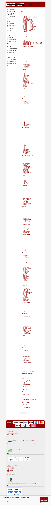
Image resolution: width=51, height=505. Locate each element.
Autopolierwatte (26, 288)
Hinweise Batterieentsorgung (11, 468)
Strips (25, 121)
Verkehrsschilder (26, 311)
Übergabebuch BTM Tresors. (28, 321)
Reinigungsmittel (26, 169)
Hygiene (24, 175)
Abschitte (25, 101)
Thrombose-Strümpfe (27, 153)
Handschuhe (24, 185)
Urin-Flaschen (26, 281)
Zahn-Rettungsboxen (27, 151)
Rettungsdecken (26, 81)
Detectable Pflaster (27, 105)
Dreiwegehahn (26, 227)
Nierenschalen (26, 271)
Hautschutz (26, 170)
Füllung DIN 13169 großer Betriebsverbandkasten (31, 55)
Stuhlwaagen (26, 342)
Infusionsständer (26, 229)
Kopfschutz (26, 181)
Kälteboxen (26, 73)
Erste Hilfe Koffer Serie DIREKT (29, 24)
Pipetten (25, 274)
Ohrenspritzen (26, 272)
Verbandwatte (26, 150)
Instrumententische (27, 353)
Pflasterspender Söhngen (28, 115)
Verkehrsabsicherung (26, 302)
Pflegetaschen (26, 257)
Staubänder (26, 230)
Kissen (25, 74)
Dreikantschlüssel (27, 289)
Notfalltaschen (26, 258)
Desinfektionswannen (27, 172)
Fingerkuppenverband (27, 107)
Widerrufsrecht (9, 469)
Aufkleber (25, 287)
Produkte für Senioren (26, 362)
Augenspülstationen (27, 65)
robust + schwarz (26, 117)
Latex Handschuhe (27, 189)
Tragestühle (26, 246)
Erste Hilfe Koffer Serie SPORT (28, 28)
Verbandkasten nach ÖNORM (28, 20)
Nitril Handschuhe (27, 190)
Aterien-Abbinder (26, 267)
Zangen (25, 283)
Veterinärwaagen (26, 343)
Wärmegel (25, 84)
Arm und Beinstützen (27, 351)
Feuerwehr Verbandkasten (28, 32)
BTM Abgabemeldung (27, 316)
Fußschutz (25, 179)
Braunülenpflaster (27, 103)
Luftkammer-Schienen (27, 249)
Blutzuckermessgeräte (27, 198)
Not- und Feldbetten (27, 94)
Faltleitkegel (26, 306)
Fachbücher (26, 332)
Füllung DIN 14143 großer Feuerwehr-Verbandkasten (32, 57)
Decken (25, 71)
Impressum (24, 389)
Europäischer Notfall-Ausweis (28, 319)
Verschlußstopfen (27, 231)
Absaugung (24, 215)
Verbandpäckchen (27, 147)
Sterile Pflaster (26, 120)
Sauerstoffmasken (27, 210)
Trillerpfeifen (26, 366)
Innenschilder (26, 298)
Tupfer (25, 145)
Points (25, 116)
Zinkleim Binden (26, 152)
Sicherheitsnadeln (27, 143)
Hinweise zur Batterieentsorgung (29, 399)
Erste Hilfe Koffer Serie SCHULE (29, 27)
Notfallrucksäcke (26, 259)
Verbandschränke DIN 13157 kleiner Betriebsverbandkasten (33, 42)
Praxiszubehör (25, 347)
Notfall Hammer (26, 294)
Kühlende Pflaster (27, 76)
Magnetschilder (26, 299)
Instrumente (24, 265)
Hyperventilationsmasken (28, 212)
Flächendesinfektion (27, 166)
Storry (35, 483)
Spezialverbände (26, 144)
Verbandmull (26, 146)
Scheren (25, 279)
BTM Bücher (26, 317)
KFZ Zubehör (25, 285)
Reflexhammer (26, 276)
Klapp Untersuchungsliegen (28, 92)
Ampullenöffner (26, 226)
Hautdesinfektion (26, 165)
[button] (31, 4)
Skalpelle (25, 280)
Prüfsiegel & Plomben (27, 36)
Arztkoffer (25, 256)
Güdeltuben (26, 211)
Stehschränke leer (27, 41)
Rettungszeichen (26, 66)
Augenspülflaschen (27, 64)
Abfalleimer (26, 350)
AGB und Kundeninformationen (28, 404)
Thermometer (26, 202)
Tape (25, 122)
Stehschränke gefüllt (27, 40)
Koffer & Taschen (25, 252)
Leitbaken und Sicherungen (28, 309)
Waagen (24, 335)
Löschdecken (26, 79)
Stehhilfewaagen (26, 341)
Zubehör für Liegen (27, 96)
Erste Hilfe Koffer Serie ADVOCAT (29, 21)
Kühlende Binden (26, 75)
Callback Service (25, 410)
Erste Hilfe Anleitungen (27, 327)
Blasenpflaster (26, 102)
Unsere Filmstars (25, 402)
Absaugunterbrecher (27, 221)
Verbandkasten (25, 14)
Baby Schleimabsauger (27, 219)
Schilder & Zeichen (26, 369)
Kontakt (23, 391)
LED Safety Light (26, 381)
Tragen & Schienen (26, 234)
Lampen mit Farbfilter (27, 380)
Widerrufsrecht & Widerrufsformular (29, 397)
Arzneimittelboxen (27, 367)
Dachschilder (26, 300)
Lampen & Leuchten (26, 378)
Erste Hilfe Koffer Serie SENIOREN (29, 29)
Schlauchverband (26, 141)
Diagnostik (24, 196)
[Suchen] (28, 4)
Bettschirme (26, 352)
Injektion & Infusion (26, 224)
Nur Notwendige (44, 500)
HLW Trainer (26, 358)
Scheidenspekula (26, 278)
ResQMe (25, 295)
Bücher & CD (24, 324)
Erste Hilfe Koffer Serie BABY (28, 25)
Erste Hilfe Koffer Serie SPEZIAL (29, 23)
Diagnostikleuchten (27, 384)
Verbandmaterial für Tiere (27, 155)
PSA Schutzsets (26, 182)
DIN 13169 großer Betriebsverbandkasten (30, 17)
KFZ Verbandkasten (27, 18)
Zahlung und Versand (26, 394)
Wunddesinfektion (27, 164)
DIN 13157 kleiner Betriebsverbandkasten (30, 16)
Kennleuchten (26, 290)
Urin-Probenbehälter (27, 282)
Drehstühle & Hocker (27, 95)
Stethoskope (26, 204)
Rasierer (25, 275)
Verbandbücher (26, 34)
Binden (25, 130)
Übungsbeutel (26, 359)
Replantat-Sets (26, 80)
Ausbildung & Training (26, 356)
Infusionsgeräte (26, 228)
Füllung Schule (26, 59)
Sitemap (24, 386)
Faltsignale (26, 308)
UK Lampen (26, 383)
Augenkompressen (27, 67)
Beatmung (24, 206)
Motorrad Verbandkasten (28, 19)
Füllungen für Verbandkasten (28, 46)
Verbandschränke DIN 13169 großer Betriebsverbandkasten (33, 43)
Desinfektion (24, 161)
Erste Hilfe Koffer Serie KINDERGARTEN (30, 26)
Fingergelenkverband (27, 106)
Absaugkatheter (26, 220)
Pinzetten (25, 273)
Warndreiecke (26, 296)
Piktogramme (26, 329)
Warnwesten (26, 297)
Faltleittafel (26, 307)
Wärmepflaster (26, 123)
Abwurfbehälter (26, 232)
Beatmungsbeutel (27, 209)
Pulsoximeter (26, 201)
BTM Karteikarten (27, 318)
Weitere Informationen (44, 502)
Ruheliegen (26, 91)
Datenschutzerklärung (6, 501)
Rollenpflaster (26, 118)
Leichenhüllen (26, 78)
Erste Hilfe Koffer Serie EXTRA (28, 22)
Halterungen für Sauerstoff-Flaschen (29, 213)
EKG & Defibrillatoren (27, 199)
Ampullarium (26, 261)
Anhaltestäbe (26, 305)
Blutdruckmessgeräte (27, 203)
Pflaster (23, 98)
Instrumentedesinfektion (28, 167)
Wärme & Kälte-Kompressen (28, 83)
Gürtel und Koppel (27, 376)
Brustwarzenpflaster (27, 104)
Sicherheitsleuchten (27, 382)
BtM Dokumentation (26, 313)
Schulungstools (26, 360)
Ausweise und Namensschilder (29, 371)
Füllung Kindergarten (27, 58)
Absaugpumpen (26, 218)
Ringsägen (25, 277)
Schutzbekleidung (27, 183)
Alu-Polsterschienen (27, 250)
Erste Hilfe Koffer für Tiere (28, 31)
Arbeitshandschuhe (27, 188)
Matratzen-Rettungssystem (28, 247)
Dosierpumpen (26, 173)
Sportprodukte (26, 82)
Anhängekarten (26, 326)
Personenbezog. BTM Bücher (28, 320)
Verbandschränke (25, 38)
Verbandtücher (26, 149)
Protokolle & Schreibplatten (28, 333)
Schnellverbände (26, 142)
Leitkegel (25, 310)
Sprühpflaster (26, 125)
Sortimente (26, 119)
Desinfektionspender (27, 171)
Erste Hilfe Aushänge (27, 35)
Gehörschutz (26, 180)
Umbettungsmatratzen (27, 248)
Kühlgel (25, 77)
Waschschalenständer (27, 354)
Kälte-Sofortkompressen (28, 72)
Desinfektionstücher (27, 168)
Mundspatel (26, 270)
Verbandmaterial (25, 127)
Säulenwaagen (26, 345)
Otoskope (25, 200)
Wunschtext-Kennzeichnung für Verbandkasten (31, 33)
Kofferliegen (26, 93)
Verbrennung (26, 86)
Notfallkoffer (26, 260)
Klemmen (25, 269)
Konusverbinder (26, 222)
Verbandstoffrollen (27, 148)
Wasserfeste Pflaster (27, 124)
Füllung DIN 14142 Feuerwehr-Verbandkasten (31, 56)
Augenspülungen (25, 61)
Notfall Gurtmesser (27, 293)
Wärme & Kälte (25, 69)
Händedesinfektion (27, 163)
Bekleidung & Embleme (27, 373)
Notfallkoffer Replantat (27, 30)
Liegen (23, 88)
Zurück (23, 413)
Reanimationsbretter (27, 245)
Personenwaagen (26, 344)
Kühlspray (25, 85)
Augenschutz (26, 178)
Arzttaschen (26, 255)
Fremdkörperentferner (27, 268)
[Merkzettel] (33, 4)
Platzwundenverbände (27, 140)
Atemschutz (26, 177)
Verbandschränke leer (27, 44)
